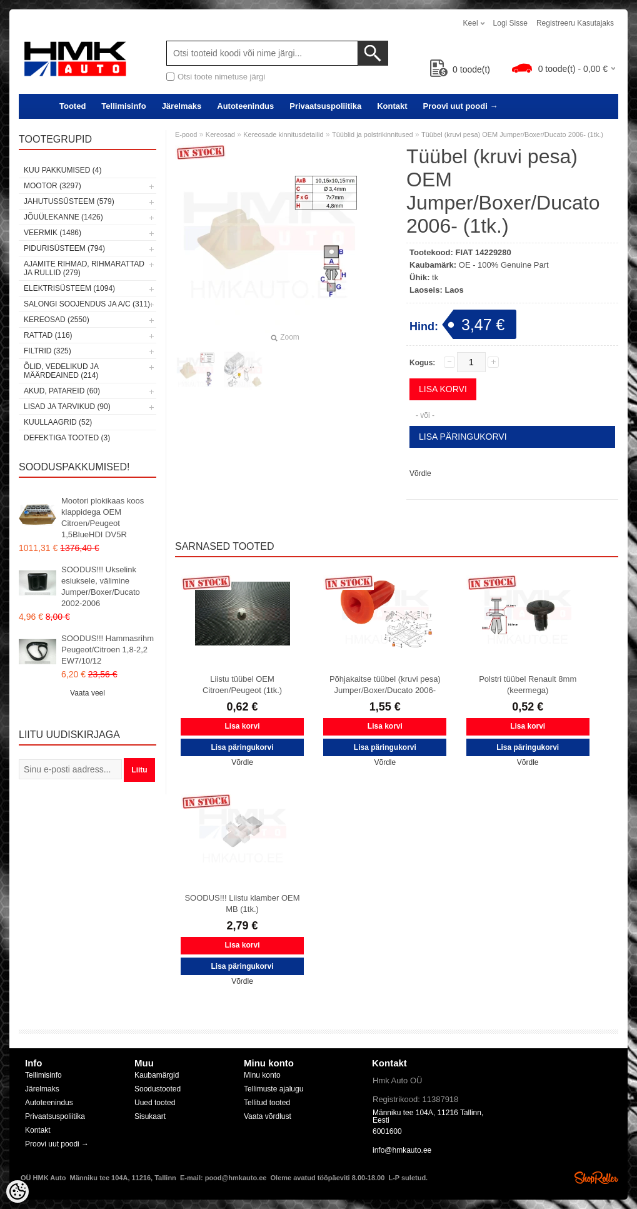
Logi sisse (510, 23)
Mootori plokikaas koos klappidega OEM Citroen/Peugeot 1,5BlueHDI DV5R (102, 517)
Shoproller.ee (596, 1177)
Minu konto (262, 1075)
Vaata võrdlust (267, 1116)
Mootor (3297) (52, 185)
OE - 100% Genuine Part (504, 265)
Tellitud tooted (267, 1102)
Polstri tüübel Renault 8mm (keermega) (527, 684)
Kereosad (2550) (56, 319)
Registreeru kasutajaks (575, 23)
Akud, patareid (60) (62, 391)
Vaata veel (87, 693)
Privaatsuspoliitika (325, 106)
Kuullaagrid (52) (58, 422)
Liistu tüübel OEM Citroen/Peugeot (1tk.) (242, 684)
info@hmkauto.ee (402, 1150)
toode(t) (460, 69)
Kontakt (392, 106)
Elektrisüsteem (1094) (69, 288)
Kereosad (220, 134)
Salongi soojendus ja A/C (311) (87, 304)
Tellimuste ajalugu (273, 1089)
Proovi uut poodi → (460, 106)
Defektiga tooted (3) (67, 437)
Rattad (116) (48, 335)
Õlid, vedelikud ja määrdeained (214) (61, 371)
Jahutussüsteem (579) (69, 201)
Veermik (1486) (52, 232)
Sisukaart (150, 1116)
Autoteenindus (245, 106)
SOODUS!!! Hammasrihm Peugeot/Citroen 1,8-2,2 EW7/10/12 (107, 649)
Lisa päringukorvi (463, 437)
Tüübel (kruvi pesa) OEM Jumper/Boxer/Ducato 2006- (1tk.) (512, 134)
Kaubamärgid (156, 1075)
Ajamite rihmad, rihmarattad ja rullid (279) (84, 268)
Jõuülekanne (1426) (63, 217)
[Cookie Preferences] (17, 1191)
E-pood (186, 134)
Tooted (72, 106)
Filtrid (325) (47, 351)
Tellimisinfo (123, 106)
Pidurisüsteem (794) (64, 248)
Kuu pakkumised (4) (62, 170)
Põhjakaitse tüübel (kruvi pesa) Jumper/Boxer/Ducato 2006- (385, 684)
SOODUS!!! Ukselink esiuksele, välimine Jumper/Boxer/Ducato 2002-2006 (100, 586)
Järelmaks (182, 106)
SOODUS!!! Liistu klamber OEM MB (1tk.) (241, 903)
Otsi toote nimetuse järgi (221, 76)
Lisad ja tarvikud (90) (67, 406)
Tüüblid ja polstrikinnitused (372, 134)
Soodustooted (157, 1089)
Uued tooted (154, 1102)
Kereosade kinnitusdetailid (283, 134)
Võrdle (420, 473)
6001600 (387, 1131)
